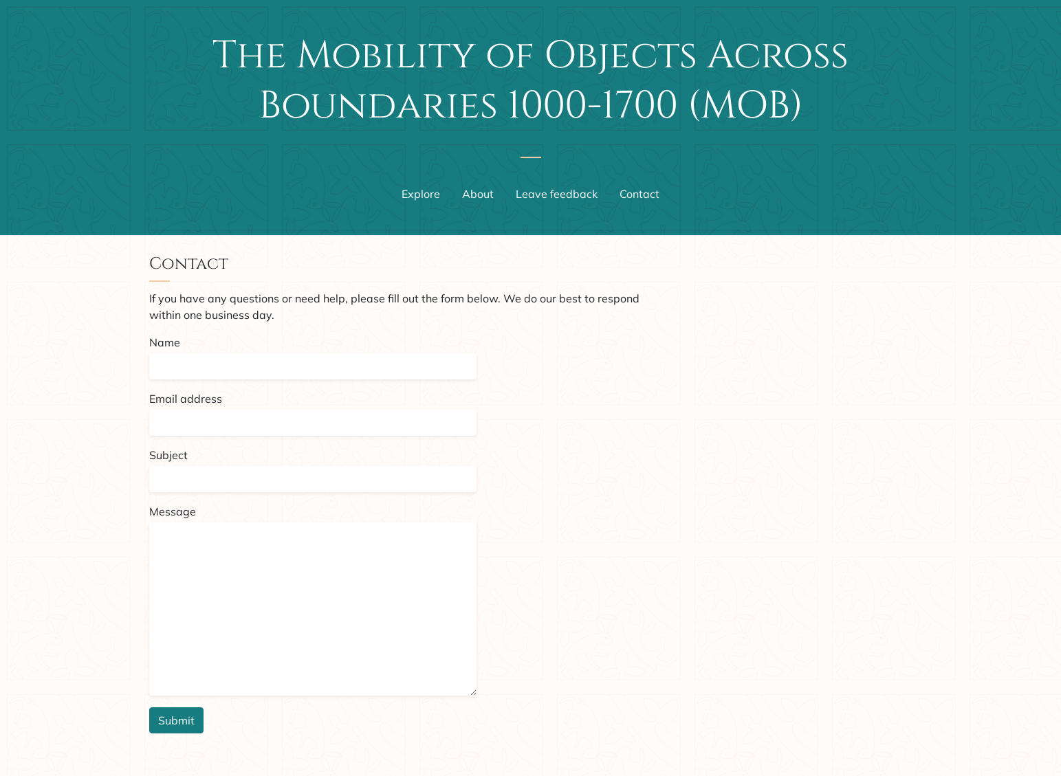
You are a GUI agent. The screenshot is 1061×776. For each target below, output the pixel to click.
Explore (421, 194)
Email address (185, 399)
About (478, 194)
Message (172, 511)
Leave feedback (557, 194)
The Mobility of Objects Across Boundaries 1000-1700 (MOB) (530, 81)
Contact (639, 194)
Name (164, 342)
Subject (168, 455)
